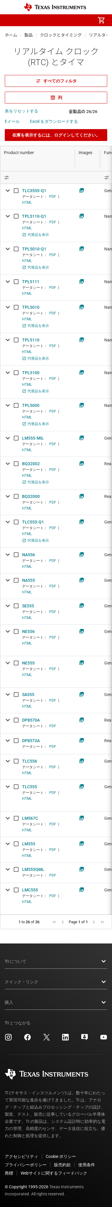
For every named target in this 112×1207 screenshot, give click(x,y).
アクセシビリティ (21, 1156)
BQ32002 (31, 463)
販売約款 (62, 1164)
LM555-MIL (33, 438)
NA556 (28, 554)
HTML (27, 202)
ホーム (11, 35)
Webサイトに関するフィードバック (54, 1173)
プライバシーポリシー (26, 1164)
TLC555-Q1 (33, 522)
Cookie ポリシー (61, 1156)
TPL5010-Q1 (34, 249)
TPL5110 (30, 340)
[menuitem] (51, 20)
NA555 (28, 580)
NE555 (28, 663)
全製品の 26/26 (83, 111)
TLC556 (29, 761)
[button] (10, 20)
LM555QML (33, 869)
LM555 (28, 843)
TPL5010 (30, 307)
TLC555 (29, 786)
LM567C (30, 818)
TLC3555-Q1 (34, 190)
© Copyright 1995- (26, 1186)
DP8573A (31, 740)
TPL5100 (30, 372)
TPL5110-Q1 (34, 216)
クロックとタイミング (61, 35)
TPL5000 (30, 405)
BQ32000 (31, 496)
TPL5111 (30, 281)
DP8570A (31, 720)
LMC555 (30, 890)
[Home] (55, 7)
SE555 (28, 606)
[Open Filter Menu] (37, 177)
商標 (9, 1173)
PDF (52, 197)
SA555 (28, 694)
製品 (28, 35)
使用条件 (86, 1164)
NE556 (28, 631)
